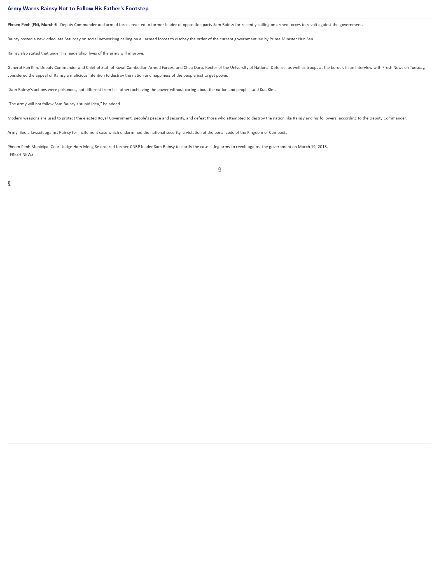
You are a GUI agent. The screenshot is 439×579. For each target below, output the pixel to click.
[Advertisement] (109, 421)
